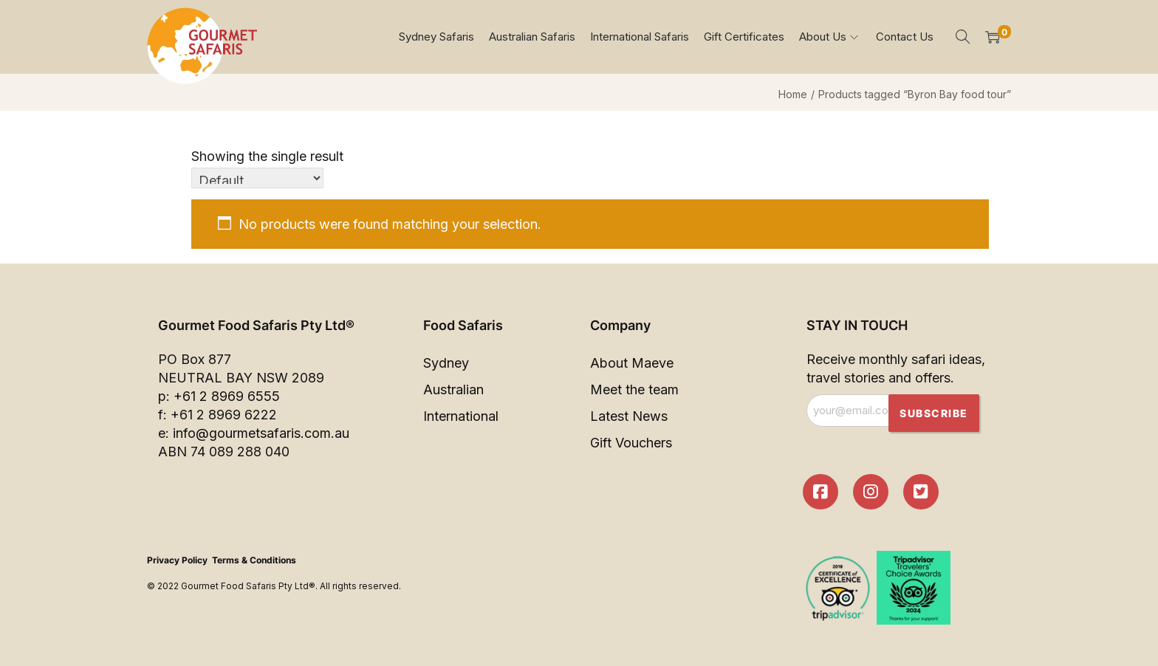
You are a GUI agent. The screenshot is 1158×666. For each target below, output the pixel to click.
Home (792, 94)
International (461, 416)
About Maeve (632, 363)
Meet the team (634, 389)
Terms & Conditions (254, 560)
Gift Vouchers (631, 442)
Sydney (446, 363)
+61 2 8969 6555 (227, 396)
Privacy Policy (177, 560)
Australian (453, 389)
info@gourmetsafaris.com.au (261, 433)
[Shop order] (257, 178)
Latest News (629, 416)
